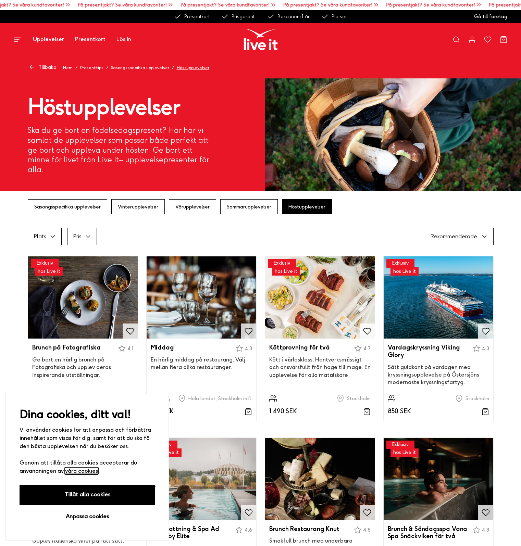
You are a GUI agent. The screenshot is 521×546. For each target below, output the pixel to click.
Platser (334, 17)
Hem (68, 67)
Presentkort (192, 17)
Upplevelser (48, 39)
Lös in (123, 39)
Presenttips (91, 67)
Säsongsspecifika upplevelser (140, 67)
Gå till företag (490, 17)
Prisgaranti (238, 17)
